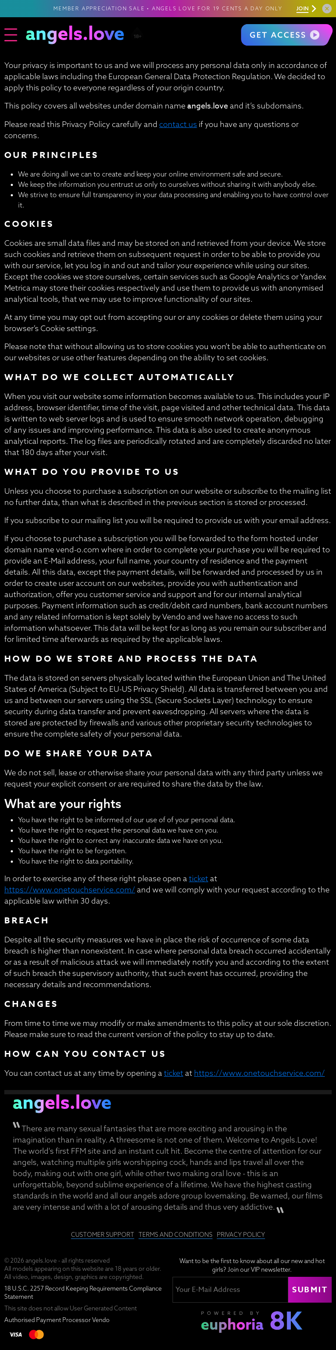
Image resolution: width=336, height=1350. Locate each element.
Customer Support (102, 1235)
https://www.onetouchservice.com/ (69, 890)
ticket (198, 878)
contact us (178, 124)
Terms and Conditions (176, 1235)
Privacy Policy (241, 1235)
